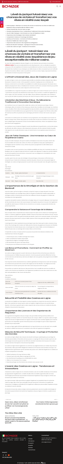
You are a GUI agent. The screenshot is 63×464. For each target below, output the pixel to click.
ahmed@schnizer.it (46, 442)
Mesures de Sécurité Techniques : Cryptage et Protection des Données (25, 44)
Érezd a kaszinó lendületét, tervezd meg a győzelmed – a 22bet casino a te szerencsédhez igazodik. (17, 420)
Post (34, 415)
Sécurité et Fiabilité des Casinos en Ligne (17, 41)
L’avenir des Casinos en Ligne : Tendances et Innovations (21, 46)
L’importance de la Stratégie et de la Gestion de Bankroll (21, 35)
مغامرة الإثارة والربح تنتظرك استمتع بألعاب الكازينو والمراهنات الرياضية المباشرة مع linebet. (45, 419)
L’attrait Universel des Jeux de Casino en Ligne (18, 29)
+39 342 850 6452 (7, 457)
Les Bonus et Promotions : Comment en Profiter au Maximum (22, 39)
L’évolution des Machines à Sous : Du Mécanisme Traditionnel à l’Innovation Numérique (28, 31)
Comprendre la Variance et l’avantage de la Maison (20, 37)
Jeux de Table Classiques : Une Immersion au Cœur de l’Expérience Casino (25, 33)
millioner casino (9, 65)
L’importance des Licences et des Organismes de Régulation (22, 42)
